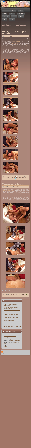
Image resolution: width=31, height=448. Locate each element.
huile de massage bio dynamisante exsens (15, 46)
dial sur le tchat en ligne (7, 190)
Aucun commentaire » (7, 295)
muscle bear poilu (19, 177)
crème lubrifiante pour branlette (14, 55)
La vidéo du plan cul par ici (11, 291)
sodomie (7, 178)
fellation (26, 176)
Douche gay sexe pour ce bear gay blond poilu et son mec (11, 320)
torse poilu (11, 178)
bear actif (22, 176)
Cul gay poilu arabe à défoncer (10, 324)
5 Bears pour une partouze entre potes (11, 338)
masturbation (9, 177)
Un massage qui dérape (12, 184)
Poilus (11, 294)
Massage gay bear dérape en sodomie (12, 326)
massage (4, 177)
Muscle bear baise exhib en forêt (11, 312)
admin (17, 36)
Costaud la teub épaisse (15, 340)
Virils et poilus (12, 176)
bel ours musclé (15, 43)
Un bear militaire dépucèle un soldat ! (12, 317)
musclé (13, 177)
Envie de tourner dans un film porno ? (11, 335)
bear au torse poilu (17, 41)
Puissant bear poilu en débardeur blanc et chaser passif (11, 308)
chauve (19, 294)
